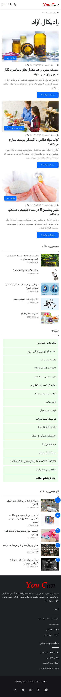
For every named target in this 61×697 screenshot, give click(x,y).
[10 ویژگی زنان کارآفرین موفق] (50, 304)
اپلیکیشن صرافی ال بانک (44, 436)
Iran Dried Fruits (47, 427)
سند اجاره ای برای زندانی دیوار (42, 351)
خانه (55, 12)
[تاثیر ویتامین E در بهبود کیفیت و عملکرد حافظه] (30, 186)
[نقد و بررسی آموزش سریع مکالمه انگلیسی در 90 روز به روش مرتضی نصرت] (50, 520)
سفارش (46, 478)
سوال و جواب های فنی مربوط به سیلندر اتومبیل (20, 547)
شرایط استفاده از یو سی (49, 668)
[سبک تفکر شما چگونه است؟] (50, 275)
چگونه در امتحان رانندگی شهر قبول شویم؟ (22, 502)
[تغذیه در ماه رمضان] (50, 318)
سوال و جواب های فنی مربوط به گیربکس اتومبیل (24, 561)
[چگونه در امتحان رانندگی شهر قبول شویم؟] (50, 505)
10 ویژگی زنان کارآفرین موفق (25, 299)
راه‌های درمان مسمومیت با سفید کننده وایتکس (21, 532)
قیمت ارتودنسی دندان (45, 393)
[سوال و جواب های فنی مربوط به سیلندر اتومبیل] (50, 550)
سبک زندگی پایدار (47, 453)
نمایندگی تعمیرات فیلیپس (43, 385)
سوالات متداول (52, 629)
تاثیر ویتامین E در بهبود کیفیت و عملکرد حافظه (33, 212)
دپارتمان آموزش (50, 65)
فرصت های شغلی (51, 635)
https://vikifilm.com (45, 368)
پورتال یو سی (51, 593)
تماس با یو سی (53, 657)
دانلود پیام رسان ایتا (46, 469)
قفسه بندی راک (48, 360)
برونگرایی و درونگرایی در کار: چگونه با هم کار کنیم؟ (22, 286)
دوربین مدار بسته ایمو (45, 376)
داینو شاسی (50, 402)
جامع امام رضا (49, 444)
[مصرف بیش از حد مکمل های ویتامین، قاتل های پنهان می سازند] (30, 46)
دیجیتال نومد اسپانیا (46, 419)
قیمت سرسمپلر (48, 410)
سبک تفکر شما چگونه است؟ (25, 270)
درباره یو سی (54, 624)
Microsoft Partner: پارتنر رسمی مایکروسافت (33, 461)
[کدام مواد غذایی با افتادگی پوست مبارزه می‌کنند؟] (30, 116)
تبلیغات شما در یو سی (50, 652)
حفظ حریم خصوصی (50, 663)
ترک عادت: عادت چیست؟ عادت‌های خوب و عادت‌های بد (22, 257)
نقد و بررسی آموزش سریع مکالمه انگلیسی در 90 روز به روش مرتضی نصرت (23, 519)
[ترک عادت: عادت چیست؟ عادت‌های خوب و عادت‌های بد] (50, 260)
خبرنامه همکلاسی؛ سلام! (48, 618)
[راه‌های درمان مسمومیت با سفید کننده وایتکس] (50, 535)
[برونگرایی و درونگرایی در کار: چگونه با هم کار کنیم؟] (50, 289)
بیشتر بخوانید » (47, 95)
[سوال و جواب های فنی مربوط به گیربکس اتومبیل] (50, 564)
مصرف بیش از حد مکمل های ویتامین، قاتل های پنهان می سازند (31, 72)
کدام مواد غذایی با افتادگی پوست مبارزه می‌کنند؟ (34, 142)
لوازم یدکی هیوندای (46, 343)
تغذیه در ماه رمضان (29, 314)
